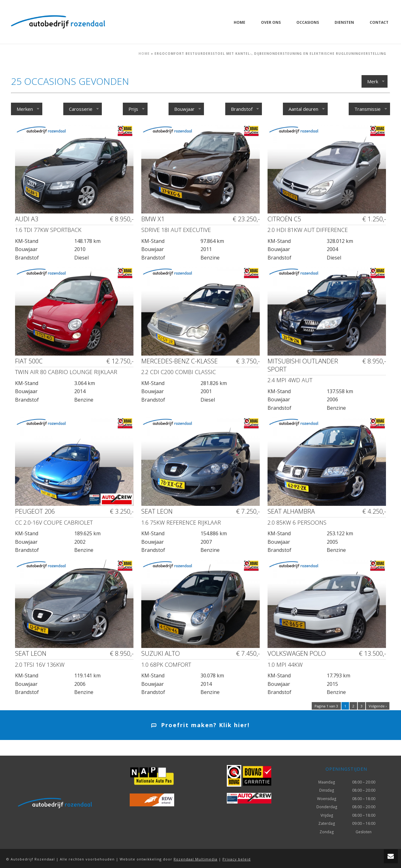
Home (239, 22)
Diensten (344, 22)
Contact (379, 22)
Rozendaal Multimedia (195, 859)
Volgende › (378, 706)
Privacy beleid (236, 859)
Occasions (307, 22)
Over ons (271, 22)
